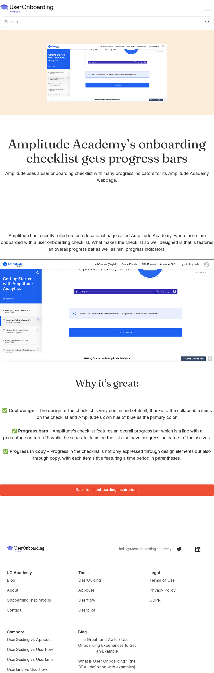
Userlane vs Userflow (27, 669)
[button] (207, 8)
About (12, 590)
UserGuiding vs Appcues (29, 639)
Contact (14, 610)
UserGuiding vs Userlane (30, 659)
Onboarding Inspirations (29, 600)
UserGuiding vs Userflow (30, 649)
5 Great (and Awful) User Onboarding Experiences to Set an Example (107, 645)
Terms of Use (162, 580)
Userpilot (86, 610)
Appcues (86, 590)
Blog (11, 580)
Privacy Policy (162, 590)
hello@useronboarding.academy (145, 549)
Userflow (86, 600)
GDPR (155, 600)
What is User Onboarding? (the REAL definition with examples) (107, 664)
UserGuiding (89, 580)
